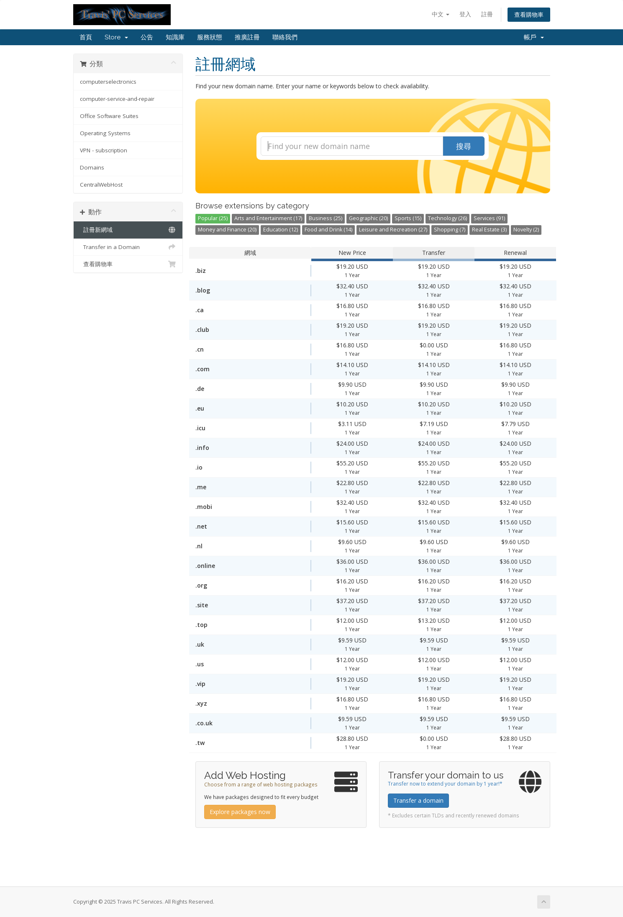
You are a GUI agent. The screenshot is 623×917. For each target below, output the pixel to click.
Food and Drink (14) (328, 229)
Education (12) (280, 229)
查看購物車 (529, 14)
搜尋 (463, 146)
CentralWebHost (101, 184)
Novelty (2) (526, 229)
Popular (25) (213, 218)
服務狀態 (209, 37)
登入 (465, 14)
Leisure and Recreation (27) (393, 229)
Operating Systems (105, 133)
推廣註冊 (247, 37)
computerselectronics (108, 81)
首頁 (85, 37)
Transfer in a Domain (128, 247)
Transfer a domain (418, 800)
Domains (92, 167)
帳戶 (534, 37)
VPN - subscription (103, 150)
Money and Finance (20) (227, 229)
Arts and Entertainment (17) (268, 218)
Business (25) (325, 218)
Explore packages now (240, 812)
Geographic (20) (368, 218)
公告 (147, 37)
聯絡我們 (284, 37)
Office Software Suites (109, 116)
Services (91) (489, 218)
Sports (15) (408, 218)
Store (116, 37)
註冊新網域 (128, 230)
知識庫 (175, 37)
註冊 (487, 14)
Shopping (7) (449, 229)
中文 (440, 14)
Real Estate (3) (489, 229)
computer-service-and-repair (117, 99)
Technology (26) (447, 218)
